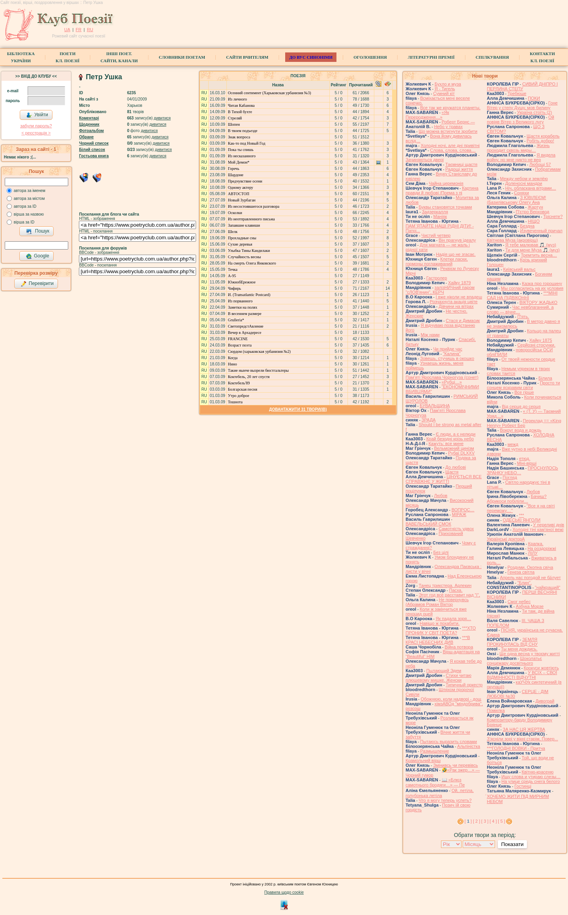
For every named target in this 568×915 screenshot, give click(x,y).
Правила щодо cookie (284, 892)
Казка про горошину (542, 283)
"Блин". (524, 582)
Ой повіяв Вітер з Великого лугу (520, 119)
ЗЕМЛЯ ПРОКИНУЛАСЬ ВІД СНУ (512, 642)
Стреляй (235, 118)
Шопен (234, 124)
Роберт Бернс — (458, 121)
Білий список (92, 149)
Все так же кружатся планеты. (450, 107)
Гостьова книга (93, 156)
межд (513, 444)
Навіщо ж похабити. (440, 623)
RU (90, 29)
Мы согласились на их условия (532, 288)
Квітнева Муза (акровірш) (512, 240)
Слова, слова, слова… (453, 150)
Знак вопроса (239, 137)
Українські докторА (506, 539)
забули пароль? (36, 125)
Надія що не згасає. (456, 254)
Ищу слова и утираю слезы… (531, 776)
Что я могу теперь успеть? (445, 800)
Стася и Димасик (463, 320)
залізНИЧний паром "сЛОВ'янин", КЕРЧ (440, 289)
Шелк (232, 231)
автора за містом (29, 198)
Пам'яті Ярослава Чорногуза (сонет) (441, 377)
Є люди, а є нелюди (456, 434)
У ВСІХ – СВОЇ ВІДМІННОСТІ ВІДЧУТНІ (522, 675)
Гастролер (436, 278)
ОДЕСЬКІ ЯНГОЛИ (522, 520)
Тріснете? (552, 216)
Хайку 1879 (459, 282)
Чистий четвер (435, 235)
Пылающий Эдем (444, 670)
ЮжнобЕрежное (242, 282)
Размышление (434, 751)
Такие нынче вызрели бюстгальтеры (258, 370)
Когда (232, 358)
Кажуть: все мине (445, 443)
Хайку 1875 (540, 340)
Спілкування (492, 57)
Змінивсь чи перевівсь (455, 765)
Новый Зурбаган (242, 200)
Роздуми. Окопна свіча (530, 567)
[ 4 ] (493, 821)
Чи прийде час (447, 349)
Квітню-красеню (538, 772)
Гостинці (522, 786)
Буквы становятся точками (445, 207)
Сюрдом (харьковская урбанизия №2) (259, 351)
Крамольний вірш (423, 760)
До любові (455, 467)
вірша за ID (24, 222)
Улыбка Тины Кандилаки (249, 250)
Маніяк (440, 216)
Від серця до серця (521, 406)
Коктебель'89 (239, 383)
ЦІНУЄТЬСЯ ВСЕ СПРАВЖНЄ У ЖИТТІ (443, 479)
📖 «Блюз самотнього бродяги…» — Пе (435, 782)
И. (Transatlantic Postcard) (249, 295)
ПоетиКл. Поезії (68, 57)
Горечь (233, 168)
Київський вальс (519, 269)
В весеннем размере (245, 313)
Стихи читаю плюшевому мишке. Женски (438, 677)
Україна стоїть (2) (534, 112)
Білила (545, 378)
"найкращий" (548, 587)
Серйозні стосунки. (536, 345)
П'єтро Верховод (532, 211)
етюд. (524, 458)
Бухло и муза (448, 84)
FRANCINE (238, 339)
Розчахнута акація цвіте (454, 301)
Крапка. (536, 543)
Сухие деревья (240, 244)
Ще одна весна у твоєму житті (529, 653)
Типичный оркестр (464, 684)
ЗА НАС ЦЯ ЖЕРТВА (524, 729)
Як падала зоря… (453, 618)
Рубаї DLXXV (461, 453)
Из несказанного (242, 156)
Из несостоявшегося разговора (253, 206)
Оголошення (370, 57)
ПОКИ (534, 98)
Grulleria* (236, 320)
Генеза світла (521, 572)
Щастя (451, 472)
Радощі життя (459, 169)
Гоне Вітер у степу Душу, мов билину (522, 105)
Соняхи (521, 192)
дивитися (162, 118)
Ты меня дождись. (519, 649)
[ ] (468, 821)
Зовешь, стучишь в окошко (447, 358)
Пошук (38, 231)
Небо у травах (448, 126)
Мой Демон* (239, 162)
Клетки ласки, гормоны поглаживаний (436, 261)
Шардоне (235, 175)
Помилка (495, 710)
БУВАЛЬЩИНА (435, 405)
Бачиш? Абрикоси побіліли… (516, 498)
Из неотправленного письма (251, 219)
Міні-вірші (526, 463)
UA (67, 29)
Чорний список (93, 143)
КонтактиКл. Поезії (542, 57)
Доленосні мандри (523, 183)
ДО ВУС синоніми (310, 57)
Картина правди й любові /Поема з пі (441, 190)
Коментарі (89, 118)
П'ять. (523, 316)
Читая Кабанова (241, 105)
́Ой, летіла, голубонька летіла (439, 793)
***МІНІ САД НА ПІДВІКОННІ (522, 295)
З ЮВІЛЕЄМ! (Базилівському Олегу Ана (516, 200)
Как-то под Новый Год (246, 143)
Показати (512, 844)
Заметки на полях (242, 307)
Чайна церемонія (446, 183)
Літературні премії (431, 57)
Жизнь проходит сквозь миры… (518, 148)
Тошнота (235, 402)
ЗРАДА (429, 419)
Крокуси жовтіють (541, 667)
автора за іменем (29, 190)
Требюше (517, 93)
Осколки (235, 213)
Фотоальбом (91, 131)
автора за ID (25, 206)
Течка (232, 269)
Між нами (429, 334)
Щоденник (89, 124)
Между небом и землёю (523, 178)
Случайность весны (244, 257)
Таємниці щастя (461, 164)
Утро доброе (238, 395)
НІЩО (534, 221)
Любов (440, 495)
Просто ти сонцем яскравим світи (523, 385)
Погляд (510, 477)
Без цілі (440, 552)
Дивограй (545, 701)
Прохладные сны (242, 238)
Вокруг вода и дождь (520, 430)
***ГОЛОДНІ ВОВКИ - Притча (516, 748)
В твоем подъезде (243, 131)
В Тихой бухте (240, 112)
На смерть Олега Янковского (252, 263)
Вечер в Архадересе (245, 332)
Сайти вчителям (247, 57)
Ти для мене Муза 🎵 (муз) (532, 250)
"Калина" (452, 353)
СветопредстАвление (245, 326)
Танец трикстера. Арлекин (445, 585)
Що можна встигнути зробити (448, 131)
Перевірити (37, 284)
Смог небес (519, 601)
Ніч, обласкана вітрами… (530, 188)
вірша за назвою (29, 214)
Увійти (37, 115)
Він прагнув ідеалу (457, 240)
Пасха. (455, 590)
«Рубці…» (452, 382)
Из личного (237, 99)
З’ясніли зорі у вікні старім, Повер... (522, 738)
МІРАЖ (459, 514)
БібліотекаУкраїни (21, 57)
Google (37, 256)
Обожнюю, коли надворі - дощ (450, 699)
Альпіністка (468, 746)
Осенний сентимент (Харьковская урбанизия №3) (269, 93)
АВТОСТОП (238, 194)
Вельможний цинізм (454, 448)
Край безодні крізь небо (450, 438)
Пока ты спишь (241, 149)
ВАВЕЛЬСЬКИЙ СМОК (428, 524)
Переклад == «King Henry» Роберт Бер (524, 423)
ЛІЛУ (532, 553)
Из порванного (240, 301)
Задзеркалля (435, 211)
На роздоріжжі (541, 548)
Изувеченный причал (541, 230)
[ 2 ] (476, 821)
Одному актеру (240, 187)
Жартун (535, 207)
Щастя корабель (543, 136)
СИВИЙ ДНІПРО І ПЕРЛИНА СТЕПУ (522, 86)
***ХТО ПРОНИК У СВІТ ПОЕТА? (440, 630)
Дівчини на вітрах (456, 306)
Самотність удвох (456, 528)
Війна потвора (459, 647)
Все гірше (524, 392)
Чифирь (234, 288)
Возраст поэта (240, 345)
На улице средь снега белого (530, 781)
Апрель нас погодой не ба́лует (530, 577)
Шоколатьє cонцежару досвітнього (514, 660)
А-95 (232, 276)
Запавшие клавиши (244, 225)
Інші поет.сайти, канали (119, 57)
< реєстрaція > (35, 132)
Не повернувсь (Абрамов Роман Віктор (437, 602)
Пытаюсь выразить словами (448, 741)
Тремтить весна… (539, 255)
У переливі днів (548, 524)
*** (521, 515)
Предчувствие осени (245, 181)
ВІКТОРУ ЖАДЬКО (538, 302)
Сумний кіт (444, 93)
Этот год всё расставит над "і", (449, 595)
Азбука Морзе (530, 606)
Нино (232, 364)
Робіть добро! (540, 140)
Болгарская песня (242, 389)
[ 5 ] (501, 821)
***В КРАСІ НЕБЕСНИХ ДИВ (437, 640)
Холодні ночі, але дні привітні (450, 145)
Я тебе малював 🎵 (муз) (530, 244)
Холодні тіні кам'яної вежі (537, 529)
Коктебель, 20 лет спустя (249, 377)
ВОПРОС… (463, 509)
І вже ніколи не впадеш (458, 296)
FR (79, 29)
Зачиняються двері (424, 159)
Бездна (527, 226)
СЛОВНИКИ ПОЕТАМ (182, 57)
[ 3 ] (484, 821)
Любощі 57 (540, 164)
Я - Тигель (445, 88)
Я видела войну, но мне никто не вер (521, 157)
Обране (86, 137)
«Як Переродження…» (427, 114)
